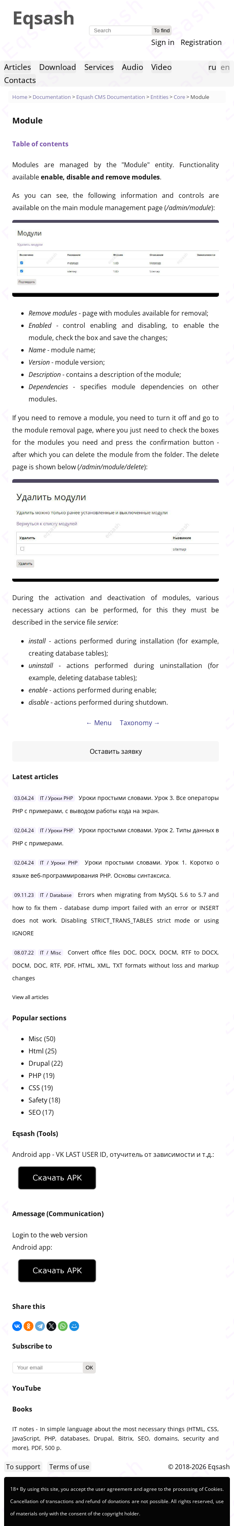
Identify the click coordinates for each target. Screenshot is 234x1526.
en (225, 67)
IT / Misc (50, 952)
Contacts (20, 80)
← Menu (99, 722)
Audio (132, 67)
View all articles (30, 997)
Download (57, 67)
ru (212, 67)
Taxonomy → (140, 722)
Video (161, 67)
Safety (38, 1100)
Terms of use (69, 1466)
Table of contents (40, 143)
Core (179, 97)
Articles (17, 67)
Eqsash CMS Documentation (110, 97)
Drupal (39, 1063)
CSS (34, 1087)
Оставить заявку (116, 751)
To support (23, 1466)
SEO (35, 1112)
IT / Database (56, 895)
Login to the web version (50, 1234)
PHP (35, 1075)
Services (99, 67)
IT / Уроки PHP (56, 798)
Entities (159, 97)
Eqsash (43, 17)
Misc (35, 1038)
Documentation (52, 97)
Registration (201, 42)
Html (36, 1050)
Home (19, 97)
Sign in (162, 42)
